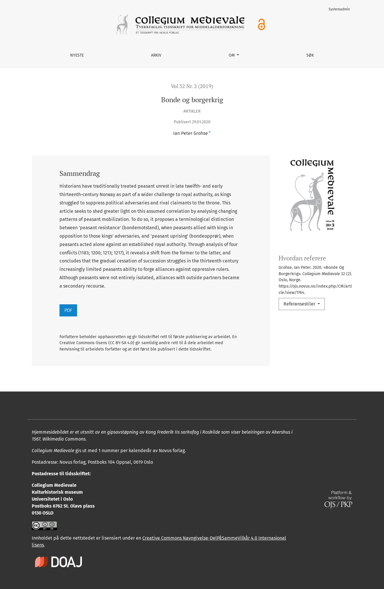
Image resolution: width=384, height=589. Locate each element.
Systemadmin (339, 9)
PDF (68, 310)
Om (232, 55)
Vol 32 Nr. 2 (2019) (192, 86)
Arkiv (156, 55)
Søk (310, 55)
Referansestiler (300, 304)
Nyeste (77, 55)
